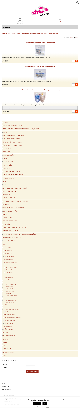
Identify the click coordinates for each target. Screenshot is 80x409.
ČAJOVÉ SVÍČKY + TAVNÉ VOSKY (12, 145)
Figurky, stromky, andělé (11, 267)
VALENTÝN (6, 339)
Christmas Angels (9, 277)
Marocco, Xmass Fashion (10, 284)
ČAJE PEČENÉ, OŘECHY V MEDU (12, 142)
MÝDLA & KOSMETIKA (9, 191)
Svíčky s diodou (8, 323)
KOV (4, 181)
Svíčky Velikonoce (9, 314)
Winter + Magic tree (9, 302)
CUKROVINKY (7, 148)
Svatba (5, 332)
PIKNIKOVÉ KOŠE (8, 218)
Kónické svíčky (8, 270)
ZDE (47, 407)
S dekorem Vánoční (32, 33)
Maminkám (6, 195)
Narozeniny (7, 204)
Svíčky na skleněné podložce (12, 317)
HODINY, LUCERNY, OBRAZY (11, 171)
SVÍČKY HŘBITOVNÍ (8, 329)
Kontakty (5, 386)
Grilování (6, 168)
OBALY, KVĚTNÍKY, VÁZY (10, 211)
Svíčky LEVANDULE (9, 250)
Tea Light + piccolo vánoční (11, 295)
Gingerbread (8, 279)
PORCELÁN (6, 224)
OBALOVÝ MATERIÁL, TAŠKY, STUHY (13, 208)
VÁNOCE (5, 342)
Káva (4, 185)
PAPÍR (5, 214)
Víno (4, 355)
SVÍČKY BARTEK (6, 33)
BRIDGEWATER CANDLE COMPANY (13, 135)
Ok (45, 404)
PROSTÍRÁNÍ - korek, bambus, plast (14, 227)
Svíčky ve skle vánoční (10, 311)
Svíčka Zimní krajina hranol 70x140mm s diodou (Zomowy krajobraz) (40, 90)
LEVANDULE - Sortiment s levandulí (15, 188)
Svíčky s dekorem (9, 320)
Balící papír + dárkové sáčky (12, 139)
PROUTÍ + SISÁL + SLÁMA (10, 231)
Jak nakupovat (7, 392)
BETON (5, 132)
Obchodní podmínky (9, 395)
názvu (71, 37)
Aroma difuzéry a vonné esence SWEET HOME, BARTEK (21, 129)
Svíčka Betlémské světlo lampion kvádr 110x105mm (40, 42)
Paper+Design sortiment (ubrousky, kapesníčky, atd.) (21, 234)
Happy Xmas (8, 282)
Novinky (6, 122)
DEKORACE (6, 152)
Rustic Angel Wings (9, 291)
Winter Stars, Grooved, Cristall (12, 307)
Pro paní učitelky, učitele (12, 237)
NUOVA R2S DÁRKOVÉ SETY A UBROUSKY (15, 201)
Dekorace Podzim (9, 162)
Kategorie (6, 27)
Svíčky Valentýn (8, 259)
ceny (76, 37)
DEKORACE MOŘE (8, 155)
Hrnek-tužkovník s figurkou (13, 175)
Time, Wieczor (8, 298)
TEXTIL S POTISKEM (9, 336)
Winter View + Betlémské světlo (12, 309)
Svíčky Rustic (8, 253)
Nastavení (37, 404)
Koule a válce (8, 272)
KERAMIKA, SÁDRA (8, 178)
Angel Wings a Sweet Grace (12, 125)
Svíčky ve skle (8, 326)
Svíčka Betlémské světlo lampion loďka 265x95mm (40, 66)
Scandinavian (8, 293)
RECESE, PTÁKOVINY (9, 241)
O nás (4, 383)
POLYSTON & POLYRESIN (10, 221)
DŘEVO (5, 158)
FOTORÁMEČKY (7, 165)
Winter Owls (8, 304)
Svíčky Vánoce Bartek (18, 33)
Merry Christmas (9, 286)
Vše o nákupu (6, 390)
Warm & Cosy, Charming (10, 300)
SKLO (4, 244)
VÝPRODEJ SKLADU (8, 352)
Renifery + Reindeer (9, 289)
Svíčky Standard (9, 256)
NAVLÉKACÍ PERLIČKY (9, 198)
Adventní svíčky (9, 264)
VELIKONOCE (7, 349)
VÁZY (4, 345)
